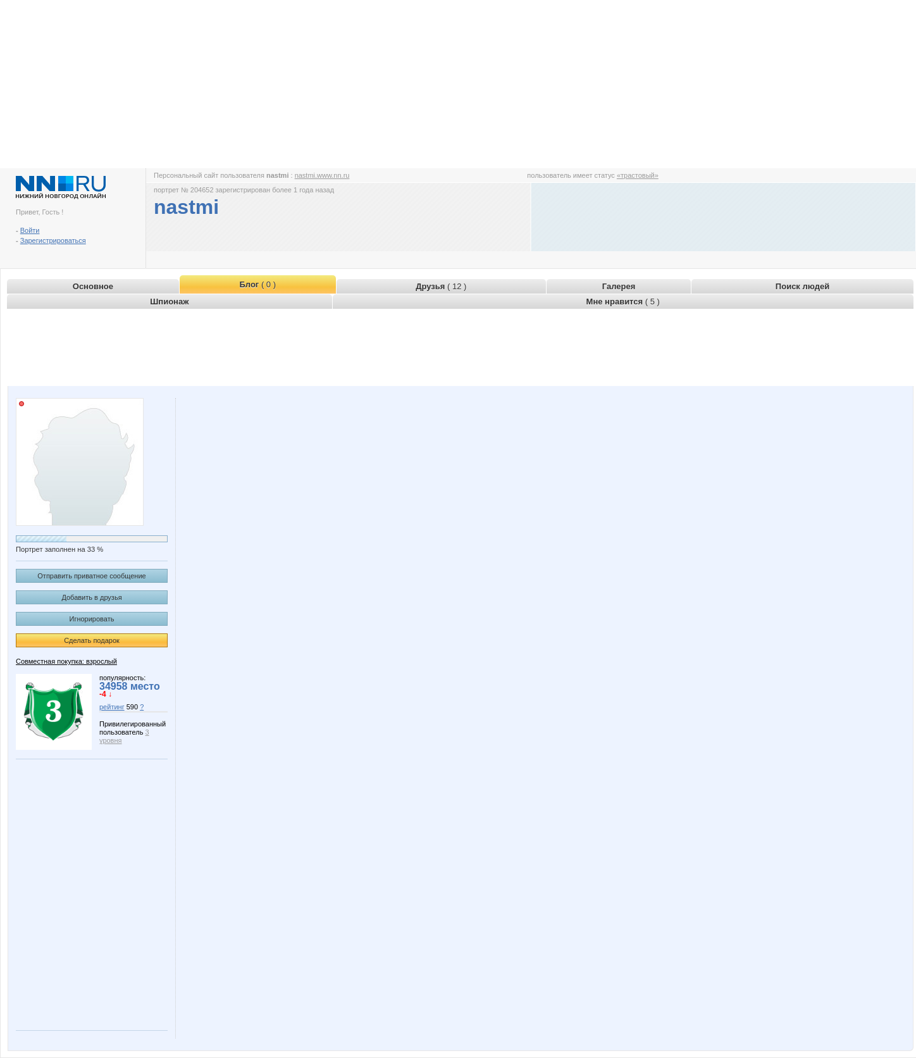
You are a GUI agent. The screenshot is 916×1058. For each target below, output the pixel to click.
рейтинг (112, 707)
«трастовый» (638, 175)
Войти (30, 230)
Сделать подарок (92, 640)
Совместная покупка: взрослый (66, 661)
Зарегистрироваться (53, 240)
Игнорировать (92, 619)
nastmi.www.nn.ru (322, 175)
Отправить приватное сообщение (91, 576)
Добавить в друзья (91, 597)
